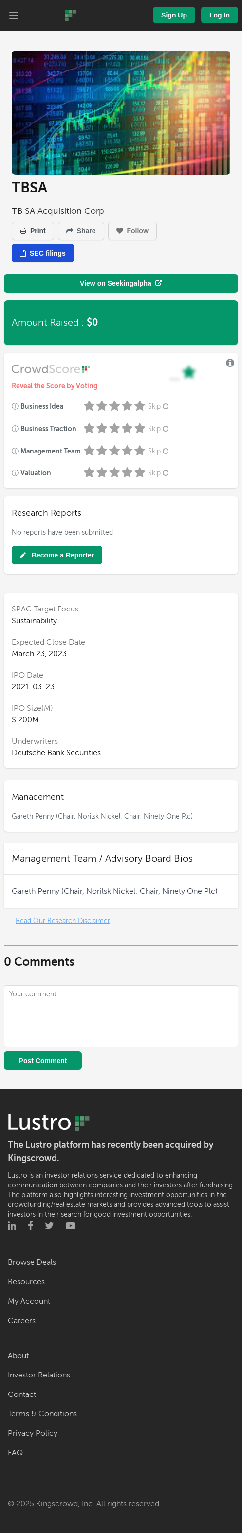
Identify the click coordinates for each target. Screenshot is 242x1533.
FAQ (15, 1452)
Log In (219, 15)
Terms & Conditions (42, 1414)
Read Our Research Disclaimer (63, 920)
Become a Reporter (57, 555)
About (18, 1355)
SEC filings (43, 253)
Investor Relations (39, 1375)
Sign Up (174, 15)
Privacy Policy (32, 1433)
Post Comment (43, 1060)
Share (81, 231)
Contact (22, 1394)
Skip (159, 406)
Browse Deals (32, 1262)
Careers (22, 1320)
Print (33, 231)
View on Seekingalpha (121, 283)
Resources (26, 1281)
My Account (29, 1301)
